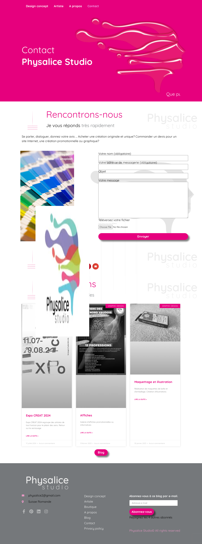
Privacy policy (94, 528)
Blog (87, 517)
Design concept (37, 6)
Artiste (59, 6)
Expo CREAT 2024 (38, 415)
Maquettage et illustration (153, 382)
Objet (143, 173)
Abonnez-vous (142, 512)
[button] (95, 266)
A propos (75, 6)
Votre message (143, 199)
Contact (93, 6)
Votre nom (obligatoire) (143, 156)
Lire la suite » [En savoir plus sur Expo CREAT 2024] (32, 436)
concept (99, 496)
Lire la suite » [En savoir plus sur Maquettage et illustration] (140, 399)
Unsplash (66, 159)
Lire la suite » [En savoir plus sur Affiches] (86, 433)
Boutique (90, 507)
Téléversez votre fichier (114, 221)
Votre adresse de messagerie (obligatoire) (143, 164)
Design (89, 496)
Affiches (86, 415)
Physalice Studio (57, 61)
